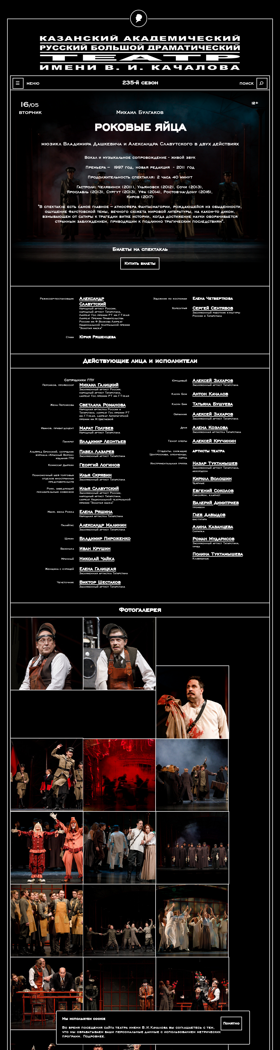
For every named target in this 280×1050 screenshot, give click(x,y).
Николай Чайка (94, 546)
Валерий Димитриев (213, 491)
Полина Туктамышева (214, 540)
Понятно (232, 1023)
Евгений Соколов (210, 480)
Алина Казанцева (210, 514)
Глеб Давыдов (207, 503)
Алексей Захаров (210, 374)
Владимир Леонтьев (100, 433)
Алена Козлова (208, 419)
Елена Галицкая (95, 555)
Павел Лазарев (94, 443)
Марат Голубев (94, 420)
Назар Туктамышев (212, 453)
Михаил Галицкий (96, 378)
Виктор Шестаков (97, 568)
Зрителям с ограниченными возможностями (48, 1028)
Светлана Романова (100, 398)
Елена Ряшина (94, 501)
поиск (250, 83)
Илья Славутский (96, 478)
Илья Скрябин (93, 465)
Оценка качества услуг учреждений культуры (48, 1021)
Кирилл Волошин (210, 468)
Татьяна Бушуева (210, 396)
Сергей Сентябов (210, 308)
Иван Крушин (93, 536)
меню (30, 83)
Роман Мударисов (211, 526)
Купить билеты (139, 263)
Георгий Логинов (97, 456)
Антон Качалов (208, 387)
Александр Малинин (100, 514)
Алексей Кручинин (211, 432)
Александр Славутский (102, 298)
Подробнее (93, 1036)
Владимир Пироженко (102, 526)
